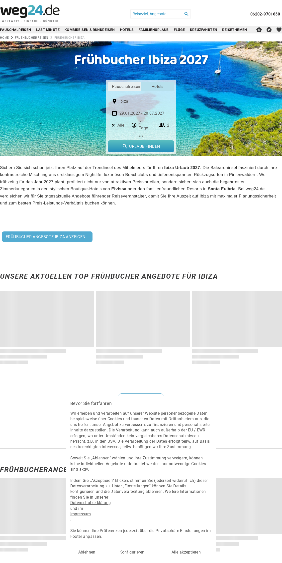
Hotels (127, 29)
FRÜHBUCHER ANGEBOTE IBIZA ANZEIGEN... (47, 236)
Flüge (179, 29)
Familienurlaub (154, 29)
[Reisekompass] (269, 30)
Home (4, 37)
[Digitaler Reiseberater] (259, 30)
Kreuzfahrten (203, 29)
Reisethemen (234, 29)
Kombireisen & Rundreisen (90, 29)
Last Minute (48, 29)
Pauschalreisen (15, 29)
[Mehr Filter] (141, 136)
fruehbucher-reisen (31, 37)
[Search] (186, 14)
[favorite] (279, 30)
